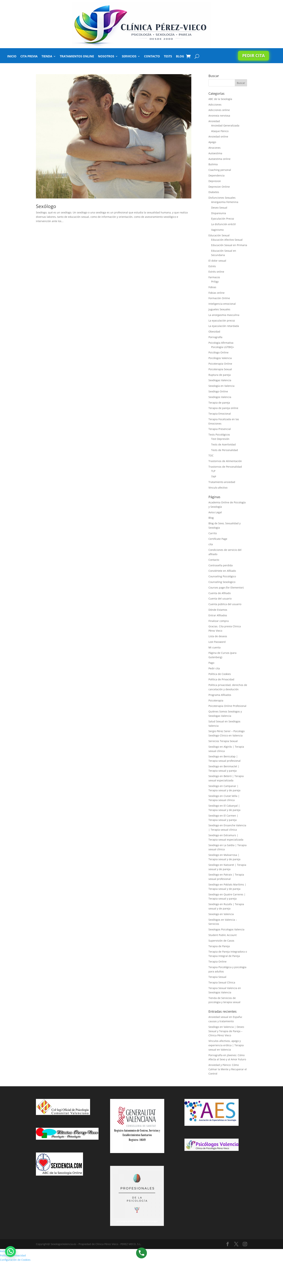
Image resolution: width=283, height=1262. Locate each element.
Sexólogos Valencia (219, 397)
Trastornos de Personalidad (225, 466)
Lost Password (217, 642)
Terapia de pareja (219, 402)
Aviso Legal (215, 512)
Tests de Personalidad (224, 450)
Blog (180, 56)
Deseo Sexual (219, 207)
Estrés (212, 266)
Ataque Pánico (219, 131)
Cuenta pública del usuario (224, 604)
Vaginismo (217, 229)
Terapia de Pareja (219, 946)
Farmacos (214, 277)
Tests (168, 56)
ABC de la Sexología (220, 99)
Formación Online (219, 298)
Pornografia (215, 337)
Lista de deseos (217, 636)
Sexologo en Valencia (221, 914)
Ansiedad (214, 121)
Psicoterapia (215, 700)
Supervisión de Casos (221, 940)
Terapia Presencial (219, 429)
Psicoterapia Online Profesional (227, 706)
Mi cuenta (214, 647)
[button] (10, 1251)
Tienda (47, 56)
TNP (213, 476)
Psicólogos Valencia (220, 358)
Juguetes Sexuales (219, 309)
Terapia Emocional (219, 413)
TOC (211, 455)
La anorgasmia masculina (223, 315)
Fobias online (216, 292)
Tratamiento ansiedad (221, 482)
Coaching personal (219, 170)
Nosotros (106, 56)
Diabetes (213, 192)
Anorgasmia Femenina (224, 202)
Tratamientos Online (77, 56)
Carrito (212, 533)
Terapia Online (217, 961)
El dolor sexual (217, 260)
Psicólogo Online (218, 352)
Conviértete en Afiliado (222, 570)
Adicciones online (219, 110)
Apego (212, 142)
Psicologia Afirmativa (220, 342)
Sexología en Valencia (221, 386)
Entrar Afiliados (217, 615)
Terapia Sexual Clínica (221, 982)
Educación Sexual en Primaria (229, 245)
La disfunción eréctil (223, 224)
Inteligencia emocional (222, 303)
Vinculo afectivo (217, 487)
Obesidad (214, 331)
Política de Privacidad (221, 679)
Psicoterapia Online (220, 363)
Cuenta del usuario (220, 598)
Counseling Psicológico (222, 576)
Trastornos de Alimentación (225, 461)
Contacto (152, 56)
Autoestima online (219, 159)
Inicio (11, 56)
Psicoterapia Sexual (220, 369)
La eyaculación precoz (221, 320)
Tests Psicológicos (219, 434)
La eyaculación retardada (223, 326)
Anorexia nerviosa (219, 115)
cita (210, 544)
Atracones (214, 147)
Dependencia (216, 175)
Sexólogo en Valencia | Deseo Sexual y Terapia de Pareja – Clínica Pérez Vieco (226, 1031)
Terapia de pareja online (223, 408)
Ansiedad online (218, 136)
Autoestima (215, 153)
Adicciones (214, 104)
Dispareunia (218, 213)
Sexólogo (46, 206)
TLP (213, 471)
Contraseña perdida (220, 565)
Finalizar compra (218, 621)
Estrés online (216, 271)
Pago (211, 662)
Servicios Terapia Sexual (223, 741)
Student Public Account (222, 935)
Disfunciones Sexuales (222, 197)
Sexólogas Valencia (219, 380)
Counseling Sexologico (221, 582)
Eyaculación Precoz (222, 218)
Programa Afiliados (219, 695)
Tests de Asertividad (223, 444)
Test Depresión (220, 439)
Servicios (129, 56)
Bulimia (213, 164)
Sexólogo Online (218, 391)
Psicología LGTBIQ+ (222, 347)
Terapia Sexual (217, 977)
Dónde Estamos (217, 609)
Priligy (215, 281)
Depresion (214, 181)
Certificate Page (217, 539)
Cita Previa (29, 56)
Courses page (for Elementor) (226, 587)
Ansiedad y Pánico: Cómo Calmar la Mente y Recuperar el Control (227, 1069)
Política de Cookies (219, 674)
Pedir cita (253, 55)
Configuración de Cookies (15, 1259)
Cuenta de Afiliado (219, 593)
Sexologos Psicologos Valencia (226, 929)
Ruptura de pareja (219, 375)
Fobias (212, 287)
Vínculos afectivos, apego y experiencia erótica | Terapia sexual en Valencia (226, 1045)
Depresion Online (219, 186)
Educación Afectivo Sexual (227, 239)
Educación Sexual (219, 235)
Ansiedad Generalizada (225, 125)
